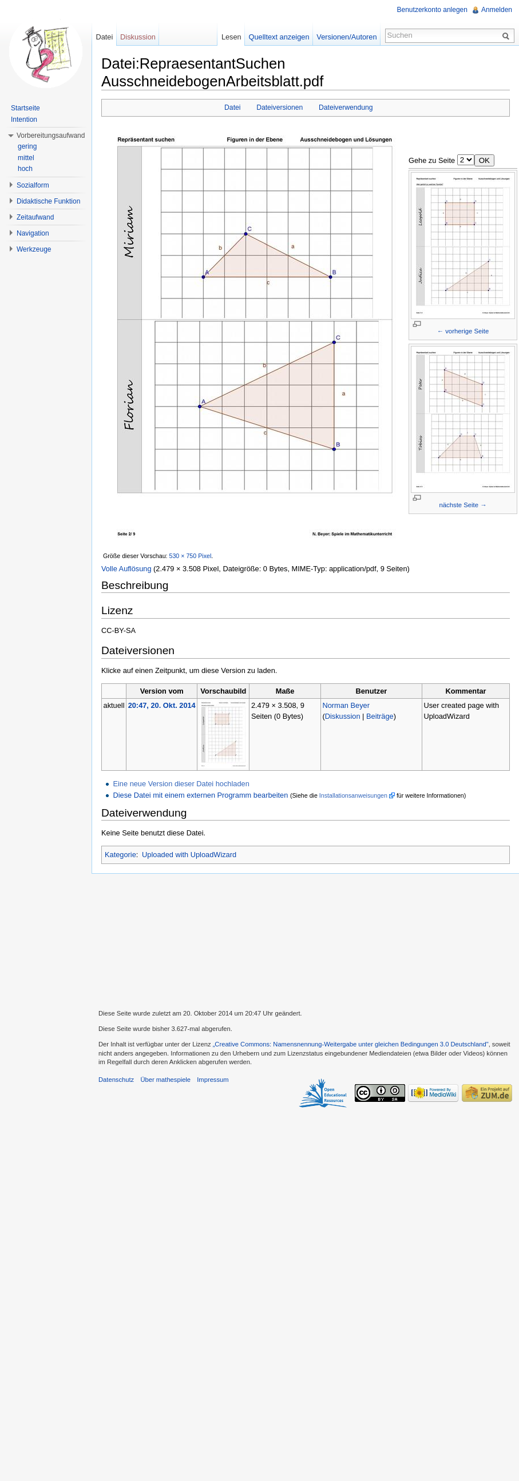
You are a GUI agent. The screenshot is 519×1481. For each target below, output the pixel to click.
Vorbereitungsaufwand (51, 136)
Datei (232, 107)
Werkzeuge (34, 249)
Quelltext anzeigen (279, 37)
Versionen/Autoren (346, 37)
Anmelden (496, 10)
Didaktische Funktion (48, 201)
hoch (25, 169)
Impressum (212, 1079)
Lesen (231, 37)
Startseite (25, 108)
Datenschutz (116, 1079)
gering (27, 146)
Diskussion (342, 716)
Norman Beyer (346, 705)
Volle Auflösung (126, 568)
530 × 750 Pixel (190, 555)
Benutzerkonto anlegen (432, 10)
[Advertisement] (305, 940)
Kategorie (120, 854)
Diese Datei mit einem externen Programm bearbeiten (200, 795)
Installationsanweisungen (353, 795)
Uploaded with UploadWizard (189, 854)
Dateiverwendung (346, 107)
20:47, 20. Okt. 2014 (162, 705)
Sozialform (33, 185)
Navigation (33, 233)
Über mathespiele (165, 1079)
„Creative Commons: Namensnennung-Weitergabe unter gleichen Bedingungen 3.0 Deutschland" (351, 1044)
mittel (26, 158)
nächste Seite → (463, 504)
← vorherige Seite (463, 331)
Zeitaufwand (35, 217)
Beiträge (380, 716)
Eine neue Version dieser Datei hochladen (181, 783)
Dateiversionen (279, 107)
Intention (24, 120)
